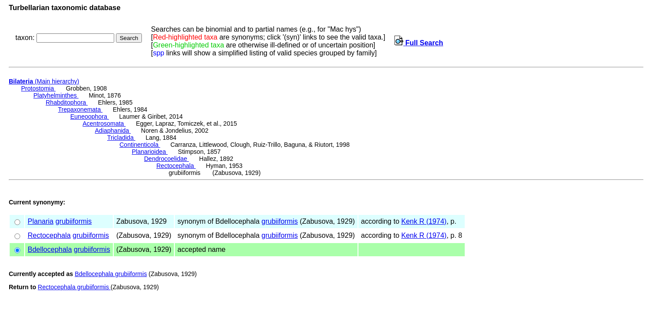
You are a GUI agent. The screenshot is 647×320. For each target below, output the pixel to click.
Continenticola (139, 144)
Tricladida (121, 137)
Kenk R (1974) (423, 221)
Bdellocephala (50, 249)
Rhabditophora (67, 102)
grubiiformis (73, 221)
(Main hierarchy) (44, 81)
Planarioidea (150, 151)
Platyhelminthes (56, 95)
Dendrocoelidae (166, 158)
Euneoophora (89, 116)
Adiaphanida (113, 130)
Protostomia (38, 88)
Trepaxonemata (80, 109)
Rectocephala (176, 165)
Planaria (41, 221)
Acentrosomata (104, 123)
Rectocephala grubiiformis (74, 287)
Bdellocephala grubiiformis (111, 273)
